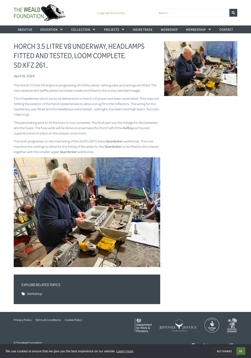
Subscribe (117, 13)
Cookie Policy (73, 320)
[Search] (233, 13)
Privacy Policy (22, 320)
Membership (198, 29)
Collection (83, 29)
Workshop (169, 29)
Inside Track (143, 29)
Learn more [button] (124, 351)
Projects (114, 29)
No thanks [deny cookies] (224, 351)
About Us (25, 29)
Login (101, 13)
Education (51, 29)
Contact (226, 29)
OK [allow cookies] (241, 351)
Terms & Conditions (48, 320)
